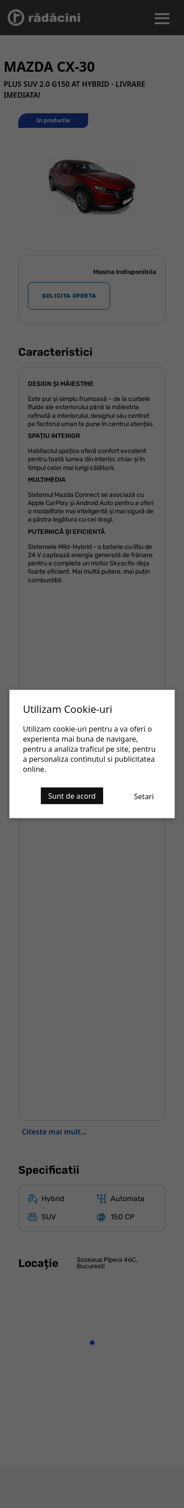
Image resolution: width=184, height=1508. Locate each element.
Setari (144, 796)
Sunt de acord (72, 796)
